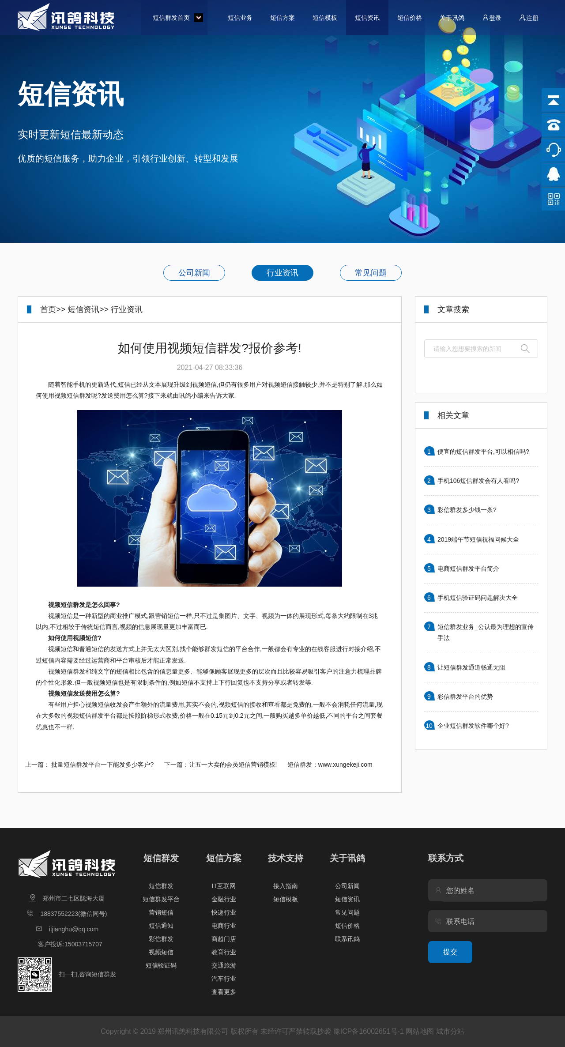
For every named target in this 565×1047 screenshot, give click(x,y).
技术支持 (285, 858)
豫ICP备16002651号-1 (368, 1031)
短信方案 (282, 17)
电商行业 (223, 925)
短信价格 (409, 17)
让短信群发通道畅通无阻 (471, 667)
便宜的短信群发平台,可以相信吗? (483, 451)
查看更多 (223, 991)
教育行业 (223, 952)
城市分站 (450, 1031)
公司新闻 (194, 272)
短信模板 (325, 17)
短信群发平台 (161, 899)
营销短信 (161, 912)
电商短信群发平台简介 (468, 568)
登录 (491, 18)
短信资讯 (367, 17)
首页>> (52, 309)
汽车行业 (223, 978)
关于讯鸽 (452, 17)
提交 (450, 952)
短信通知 (161, 925)
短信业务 (240, 17)
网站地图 (420, 1031)
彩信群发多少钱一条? (467, 509)
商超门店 (223, 938)
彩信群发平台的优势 (465, 696)
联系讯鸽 (347, 938)
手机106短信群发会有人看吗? (478, 480)
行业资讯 (282, 272)
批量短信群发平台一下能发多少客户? (102, 764)
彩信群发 (161, 938)
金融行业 (223, 899)
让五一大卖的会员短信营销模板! (233, 764)
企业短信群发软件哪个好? (473, 725)
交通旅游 (223, 965)
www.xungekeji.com (345, 764)
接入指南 (285, 885)
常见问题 (371, 272)
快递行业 (223, 912)
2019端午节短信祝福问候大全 (478, 539)
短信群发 (161, 858)
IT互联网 (224, 885)
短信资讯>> (88, 309)
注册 (529, 18)
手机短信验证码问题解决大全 (477, 597)
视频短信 (161, 952)
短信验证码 (161, 965)
